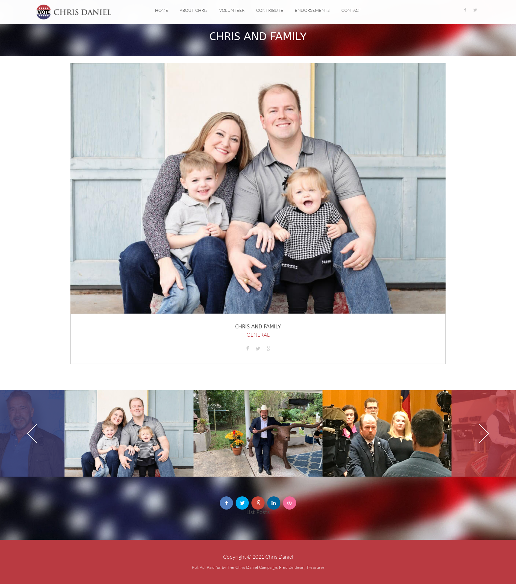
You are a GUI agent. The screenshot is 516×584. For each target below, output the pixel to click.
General (258, 334)
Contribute (269, 10)
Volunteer (232, 10)
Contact (351, 10)
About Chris (194, 10)
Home (161, 10)
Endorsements (312, 10)
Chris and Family (258, 326)
